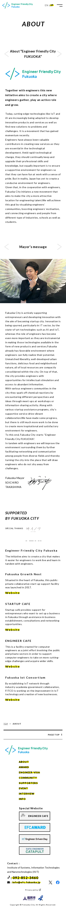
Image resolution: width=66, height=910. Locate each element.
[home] (17, 5)
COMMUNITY (28, 777)
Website (12, 593)
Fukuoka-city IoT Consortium (33, 541)
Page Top (54, 734)
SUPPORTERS (28, 783)
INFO (22, 798)
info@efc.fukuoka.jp (26, 882)
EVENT (23, 788)
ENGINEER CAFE (38, 816)
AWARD (24, 767)
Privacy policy (31, 890)
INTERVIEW (26, 793)
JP (52, 5)
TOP (6, 724)
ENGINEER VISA (29, 772)
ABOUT (24, 761)
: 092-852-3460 (24, 878)
